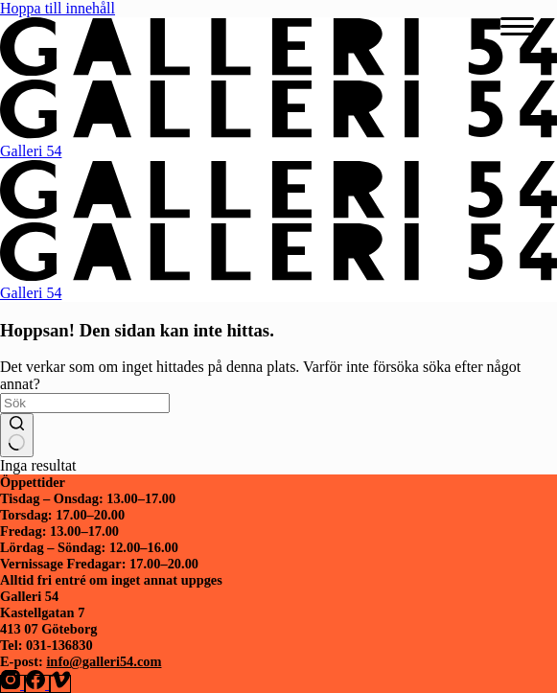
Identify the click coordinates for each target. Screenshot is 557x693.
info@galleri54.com (103, 661)
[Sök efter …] (85, 403)
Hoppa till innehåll (57, 8)
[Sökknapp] (17, 435)
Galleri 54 (30, 151)
